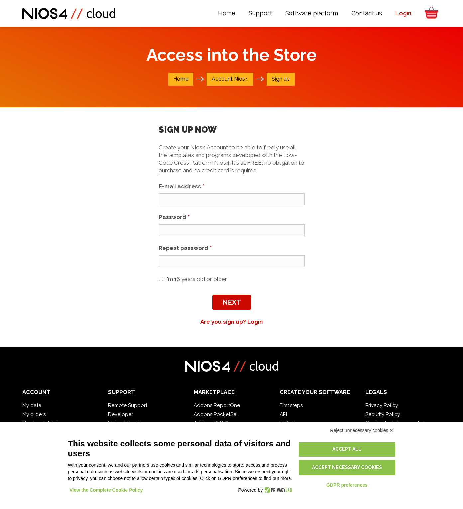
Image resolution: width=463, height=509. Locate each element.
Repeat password (185, 248)
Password (174, 217)
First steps (291, 405)
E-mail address (181, 186)
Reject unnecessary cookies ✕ (361, 430)
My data (31, 405)
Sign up (281, 79)
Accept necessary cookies (347, 467)
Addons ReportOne (217, 405)
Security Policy (382, 414)
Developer (120, 414)
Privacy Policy (381, 405)
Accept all (346, 449)
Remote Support (127, 405)
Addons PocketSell (216, 414)
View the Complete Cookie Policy (106, 490)
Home (180, 79)
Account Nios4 (230, 79)
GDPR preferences (347, 485)
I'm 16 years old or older (193, 279)
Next (231, 302)
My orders (34, 414)
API (283, 414)
